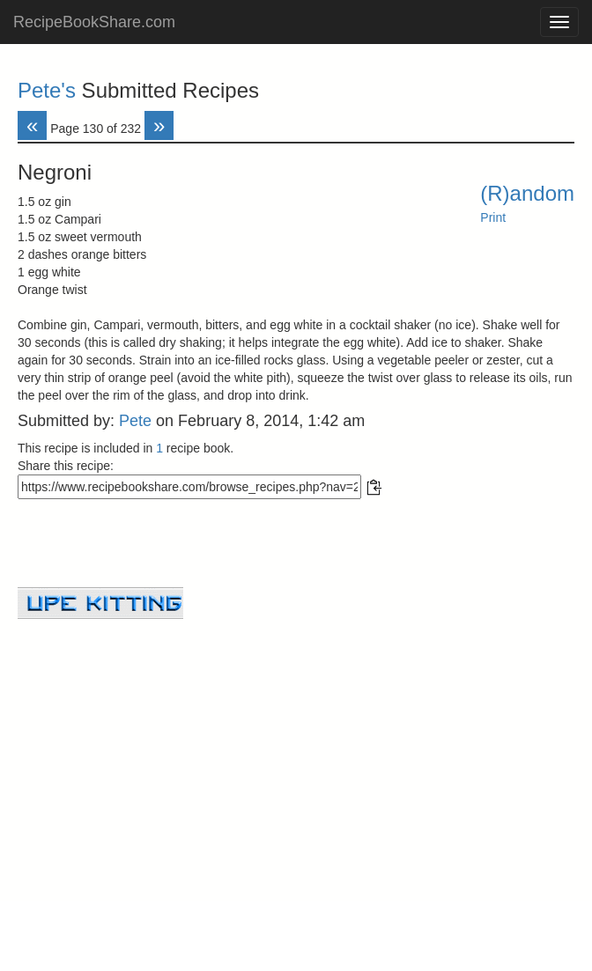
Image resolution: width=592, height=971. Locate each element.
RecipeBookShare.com (94, 22)
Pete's (47, 90)
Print (493, 217)
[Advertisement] (296, 742)
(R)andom (527, 193)
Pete (135, 421)
